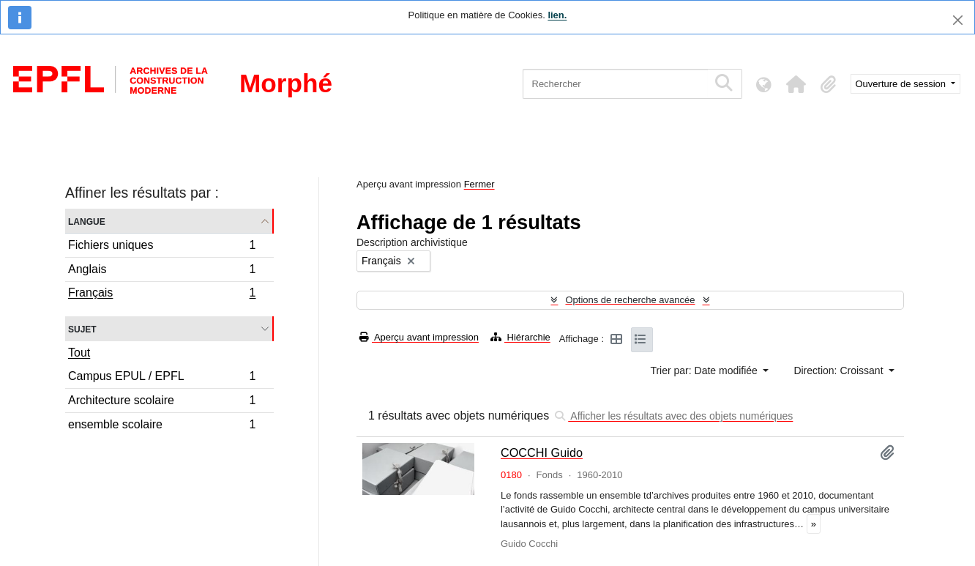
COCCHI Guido (542, 452)
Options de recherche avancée (630, 299)
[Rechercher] (615, 84)
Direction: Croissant (839, 370)
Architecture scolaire (161, 402)
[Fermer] (957, 20)
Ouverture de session (902, 83)
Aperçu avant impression (419, 337)
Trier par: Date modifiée (705, 370)
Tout (79, 352)
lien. (557, 15)
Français (161, 294)
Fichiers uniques (161, 247)
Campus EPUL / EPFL (161, 378)
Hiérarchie (520, 337)
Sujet (82, 328)
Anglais (161, 271)
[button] (796, 84)
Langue (86, 221)
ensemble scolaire (161, 426)
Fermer (479, 184)
